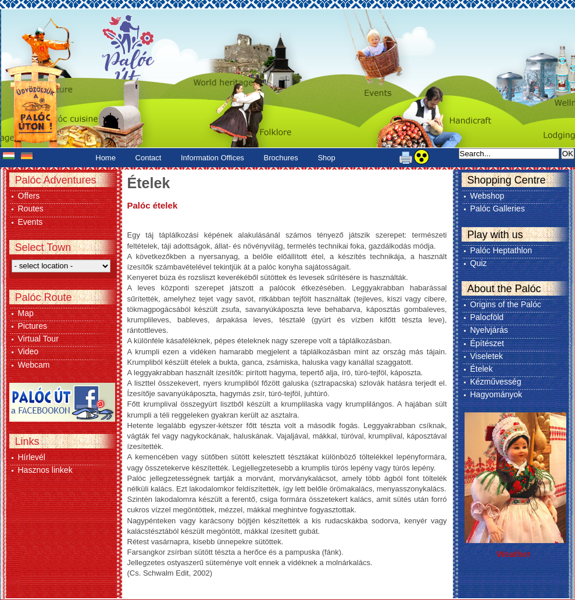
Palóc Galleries (497, 208)
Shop (326, 157)
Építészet (487, 343)
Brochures (281, 157)
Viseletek (486, 356)
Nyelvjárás (489, 330)
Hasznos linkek (45, 470)
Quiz (478, 263)
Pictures (33, 325)
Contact (148, 157)
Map (26, 313)
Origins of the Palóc (505, 304)
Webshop (487, 195)
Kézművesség (496, 381)
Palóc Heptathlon (501, 250)
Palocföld (487, 317)
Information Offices (212, 157)
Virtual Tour (38, 338)
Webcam (34, 364)
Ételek (481, 368)
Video (28, 351)
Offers (29, 195)
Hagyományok (496, 394)
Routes (31, 208)
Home (105, 157)
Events (30, 222)
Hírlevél (31, 457)
